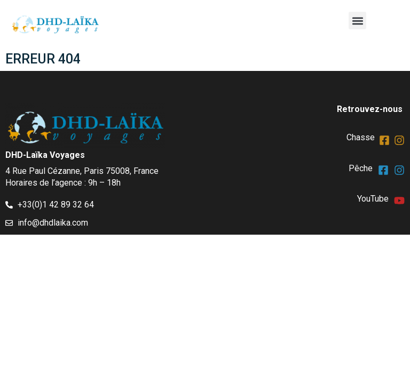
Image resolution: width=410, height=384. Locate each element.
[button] (357, 20)
